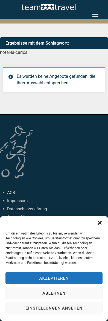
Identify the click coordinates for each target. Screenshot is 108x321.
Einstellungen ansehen (53, 308)
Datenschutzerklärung (27, 208)
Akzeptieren (54, 278)
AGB (11, 192)
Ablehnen (53, 293)
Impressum (17, 200)
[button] (100, 223)
